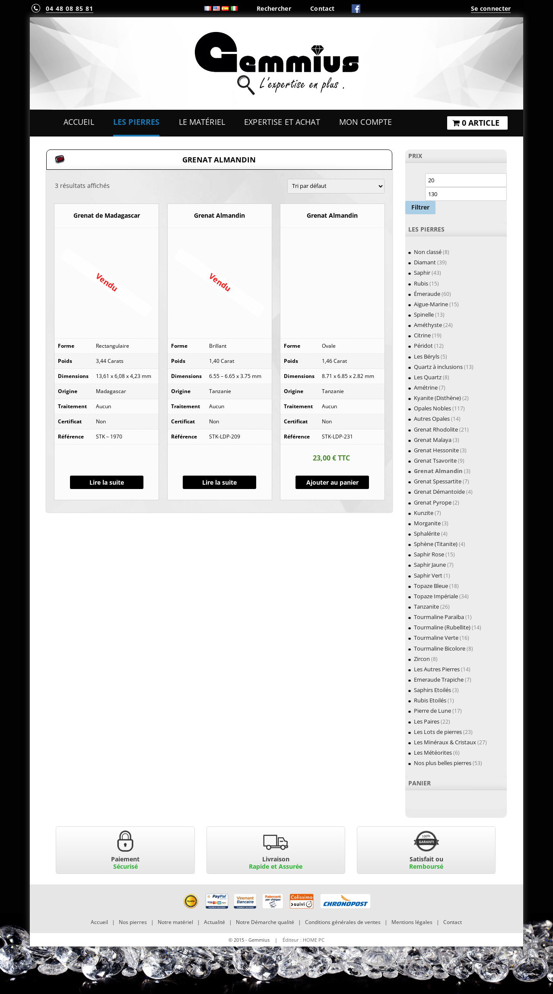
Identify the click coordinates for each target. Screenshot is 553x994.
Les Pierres (136, 122)
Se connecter (491, 8)
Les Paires (426, 721)
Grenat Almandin (438, 471)
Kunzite (423, 513)
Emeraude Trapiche (439, 679)
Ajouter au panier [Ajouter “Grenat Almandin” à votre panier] (332, 482)
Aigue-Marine (431, 304)
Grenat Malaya (432, 440)
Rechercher (274, 8)
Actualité (214, 922)
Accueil (79, 122)
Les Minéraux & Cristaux (445, 742)
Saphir (422, 272)
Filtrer (420, 207)
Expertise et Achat (282, 122)
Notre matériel (175, 922)
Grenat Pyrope (432, 502)
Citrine (422, 335)
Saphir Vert (428, 575)
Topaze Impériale (436, 596)
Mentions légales (411, 922)
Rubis (421, 283)
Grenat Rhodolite (436, 429)
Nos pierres (133, 922)
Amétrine (426, 387)
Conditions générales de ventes (343, 922)
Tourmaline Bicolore (439, 648)
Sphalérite (427, 533)
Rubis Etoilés (430, 700)
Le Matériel (202, 122)
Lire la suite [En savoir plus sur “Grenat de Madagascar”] (106, 482)
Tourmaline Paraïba (439, 617)
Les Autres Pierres (437, 669)
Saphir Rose (429, 554)
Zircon (422, 659)
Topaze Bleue (431, 586)
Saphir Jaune (430, 564)
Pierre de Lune (432, 711)
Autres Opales (432, 418)
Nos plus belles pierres (442, 763)
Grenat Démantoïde (439, 491)
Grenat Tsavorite (435, 460)
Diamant (425, 262)
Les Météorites (433, 752)
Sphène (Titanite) (436, 544)
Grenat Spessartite (437, 481)
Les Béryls (426, 356)
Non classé (428, 252)
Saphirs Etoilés (432, 690)
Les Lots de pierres (438, 732)
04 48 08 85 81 (69, 8)
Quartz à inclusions (438, 367)
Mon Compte (365, 122)
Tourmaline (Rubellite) (442, 627)
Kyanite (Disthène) (437, 398)
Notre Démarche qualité (265, 922)
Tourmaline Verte (436, 637)
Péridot (423, 345)
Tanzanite (426, 606)
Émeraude (427, 294)
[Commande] (336, 186)
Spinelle (424, 314)
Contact (322, 8)
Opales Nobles (432, 408)
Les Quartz (428, 377)
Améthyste (428, 325)
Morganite (427, 523)
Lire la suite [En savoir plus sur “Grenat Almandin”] (219, 482)
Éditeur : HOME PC (303, 940)
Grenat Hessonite (436, 450)
